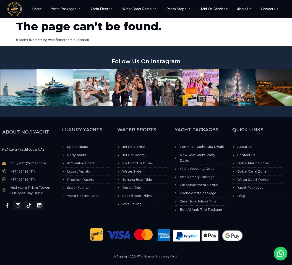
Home (37, 9)
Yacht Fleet (101, 9)
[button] (280, 253)
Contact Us (269, 9)
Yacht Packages (65, 9)
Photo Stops (178, 9)
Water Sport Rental (139, 9)
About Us (244, 9)
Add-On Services (214, 9)
